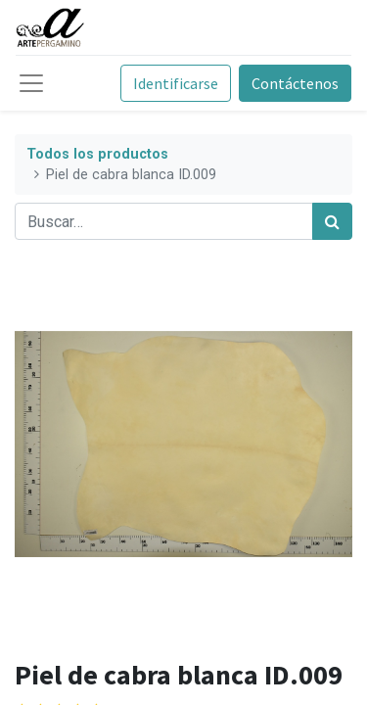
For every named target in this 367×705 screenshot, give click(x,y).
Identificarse (175, 83)
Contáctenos (295, 83)
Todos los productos (97, 154)
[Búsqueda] (332, 221)
